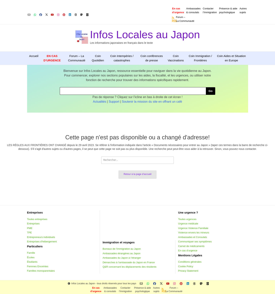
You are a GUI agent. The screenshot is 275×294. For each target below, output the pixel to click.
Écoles (31, 257)
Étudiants (32, 261)
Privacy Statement (188, 270)
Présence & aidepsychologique (228, 10)
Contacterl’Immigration (210, 10)
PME (29, 228)
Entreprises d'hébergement (42, 241)
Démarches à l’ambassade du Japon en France (129, 262)
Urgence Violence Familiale (193, 228)
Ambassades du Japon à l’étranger (122, 257)
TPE (29, 232)
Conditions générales (189, 261)
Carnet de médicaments (191, 246)
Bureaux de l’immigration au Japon (122, 248)
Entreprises (33, 223)
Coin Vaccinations (176, 58)
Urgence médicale (188, 223)
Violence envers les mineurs (193, 232)
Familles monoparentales (41, 270)
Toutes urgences (187, 219)
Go (211, 91)
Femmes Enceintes (37, 266)
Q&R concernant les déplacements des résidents (129, 266)
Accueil (33, 56)
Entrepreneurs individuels (41, 237)
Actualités (99, 101)
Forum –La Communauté (185, 19)
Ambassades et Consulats (192, 237)
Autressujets (243, 10)
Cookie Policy (185, 266)
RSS (173, 20)
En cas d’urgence (187, 250)
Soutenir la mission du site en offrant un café (152, 101)
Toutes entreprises (37, 219)
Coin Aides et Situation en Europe (231, 58)
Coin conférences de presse (151, 58)
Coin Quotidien (98, 58)
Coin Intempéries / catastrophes (121, 58)
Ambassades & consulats (193, 10)
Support (114, 101)
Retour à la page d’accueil (137, 174)
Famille (31, 252)
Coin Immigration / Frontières (200, 58)
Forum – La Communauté (76, 58)
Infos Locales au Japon (145, 34)
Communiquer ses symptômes (195, 241)
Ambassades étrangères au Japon (121, 253)
